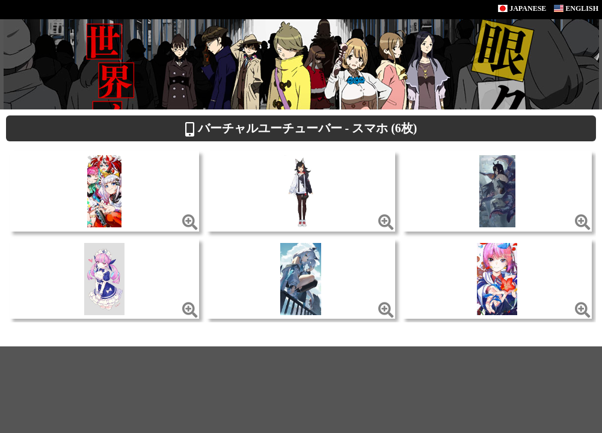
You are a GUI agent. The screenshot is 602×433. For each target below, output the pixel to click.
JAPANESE (522, 8)
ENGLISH (576, 8)
